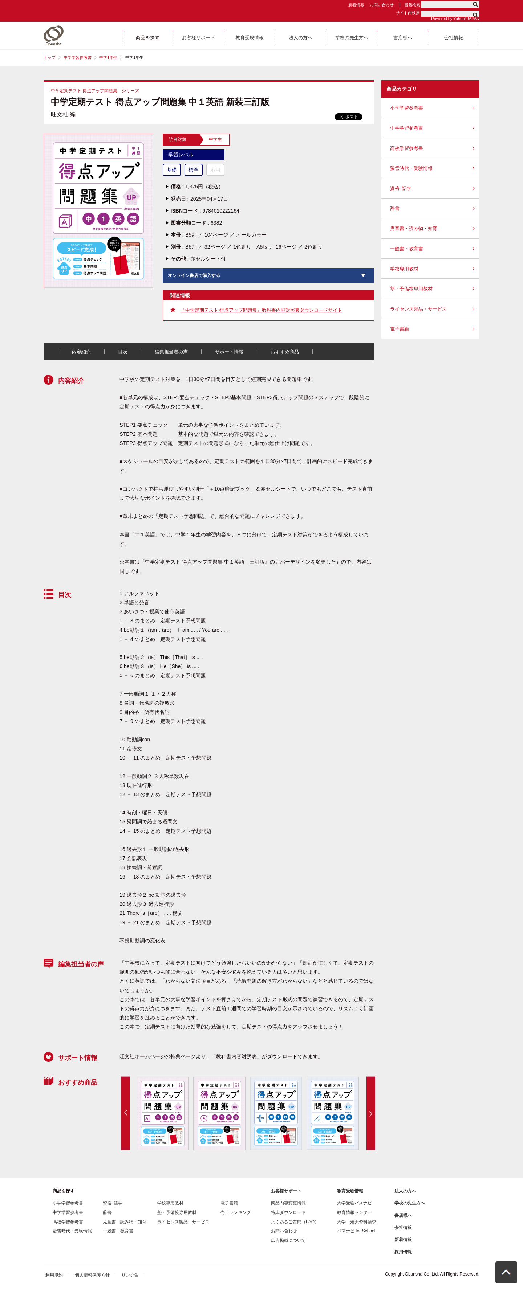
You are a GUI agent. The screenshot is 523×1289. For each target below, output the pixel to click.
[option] (162, 1113)
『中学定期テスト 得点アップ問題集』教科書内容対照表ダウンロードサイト (261, 310)
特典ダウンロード (288, 1212)
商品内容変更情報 (288, 1203)
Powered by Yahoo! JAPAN (455, 18)
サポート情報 (229, 352)
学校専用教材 (404, 268)
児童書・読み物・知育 (413, 228)
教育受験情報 (350, 1191)
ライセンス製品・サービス (418, 309)
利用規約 (54, 1275)
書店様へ (403, 1215)
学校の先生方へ (409, 1203)
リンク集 (130, 1275)
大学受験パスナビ (354, 1203)
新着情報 (356, 5)
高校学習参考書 (406, 148)
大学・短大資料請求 (356, 1221)
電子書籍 (399, 329)
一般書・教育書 (406, 248)
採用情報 (403, 1252)
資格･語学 (400, 188)
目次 (122, 352)
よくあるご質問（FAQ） (295, 1221)
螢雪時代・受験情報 (411, 168)
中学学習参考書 (78, 57)
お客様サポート (286, 1191)
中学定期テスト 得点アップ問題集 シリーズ (95, 90)
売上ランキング (235, 1212)
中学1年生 (108, 57)
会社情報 (403, 1227)
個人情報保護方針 (92, 1275)
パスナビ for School (356, 1230)
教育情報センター (354, 1212)
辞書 (395, 208)
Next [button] (370, 1113)
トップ (50, 57)
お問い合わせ (382, 5)
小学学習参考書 (406, 108)
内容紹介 (81, 352)
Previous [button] (125, 1113)
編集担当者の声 (171, 352)
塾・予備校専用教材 (411, 288)
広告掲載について (288, 1240)
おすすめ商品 (285, 352)
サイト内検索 (408, 13)
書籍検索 (412, 5)
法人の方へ (405, 1191)
